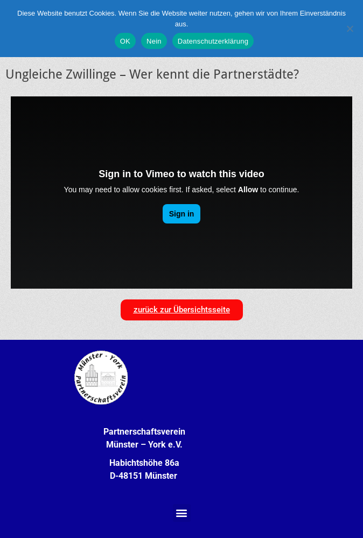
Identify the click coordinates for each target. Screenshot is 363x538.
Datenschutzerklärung (213, 41)
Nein (154, 41)
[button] (182, 513)
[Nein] (349, 28)
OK (125, 41)
